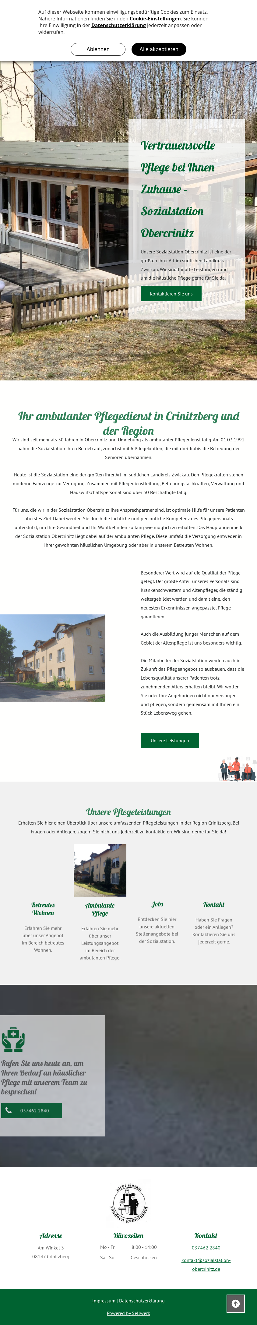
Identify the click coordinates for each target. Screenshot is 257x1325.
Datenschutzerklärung (142, 1301)
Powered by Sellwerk (128, 1313)
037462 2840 (206, 1248)
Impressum (103, 1301)
